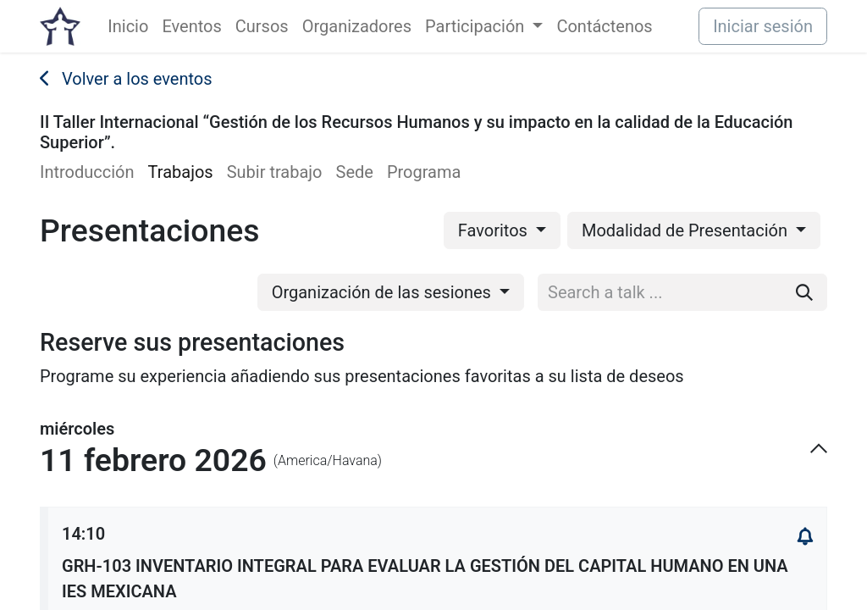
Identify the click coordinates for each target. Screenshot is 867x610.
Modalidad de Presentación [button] (687, 230)
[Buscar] (804, 292)
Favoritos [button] (495, 230)
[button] (805, 537)
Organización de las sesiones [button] (383, 292)
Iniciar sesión (763, 26)
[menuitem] (128, 26)
